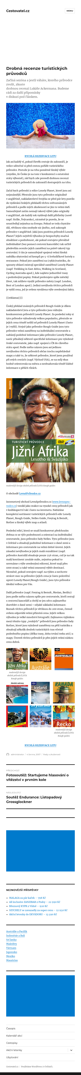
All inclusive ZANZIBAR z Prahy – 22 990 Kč (34, 901)
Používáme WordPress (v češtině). (37, 1066)
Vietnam (11, 947)
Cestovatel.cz (18, 11)
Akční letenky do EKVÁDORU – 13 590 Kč (33, 914)
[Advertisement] (41, 44)
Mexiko (10, 956)
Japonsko (11, 952)
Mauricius (12, 960)
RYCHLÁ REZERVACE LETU (40, 156)
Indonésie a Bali (15, 935)
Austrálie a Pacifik (16, 931)
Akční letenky (14, 1050)
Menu (70, 11)
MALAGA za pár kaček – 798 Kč (27, 897)
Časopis (10, 1028)
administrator (17, 754)
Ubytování (12, 1057)
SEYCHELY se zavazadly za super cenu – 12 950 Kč (38, 910)
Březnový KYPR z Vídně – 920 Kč (28, 906)
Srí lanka (11, 939)
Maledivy (11, 943)
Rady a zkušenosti (51, 754)
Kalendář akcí (14, 1035)
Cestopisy (11, 1043)
